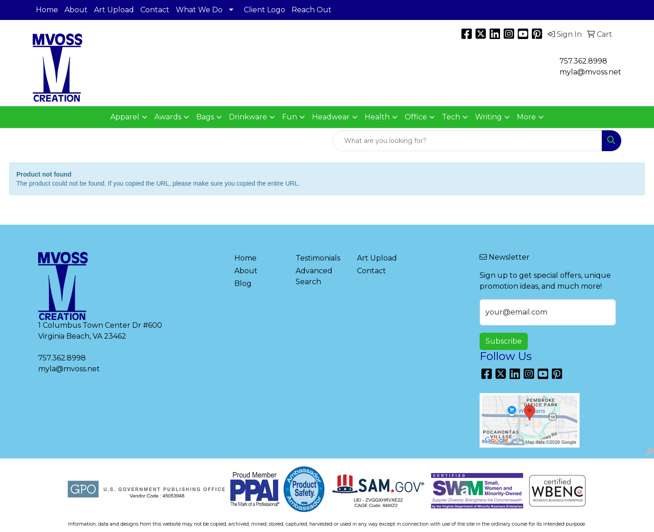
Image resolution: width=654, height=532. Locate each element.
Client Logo (264, 9)
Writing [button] (488, 117)
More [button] (526, 117)
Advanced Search (314, 276)
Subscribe (504, 341)
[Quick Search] (467, 140)
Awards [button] (167, 117)
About (76, 9)
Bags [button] (205, 117)
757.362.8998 (583, 61)
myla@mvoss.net (69, 369)
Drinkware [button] (248, 117)
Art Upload (114, 9)
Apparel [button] (124, 117)
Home (47, 9)
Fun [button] (289, 117)
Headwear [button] (331, 117)
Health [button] (377, 117)
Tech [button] (451, 117)
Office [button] (416, 117)
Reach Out (312, 9)
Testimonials (318, 258)
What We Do (199, 9)
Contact (154, 9)
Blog (243, 283)
